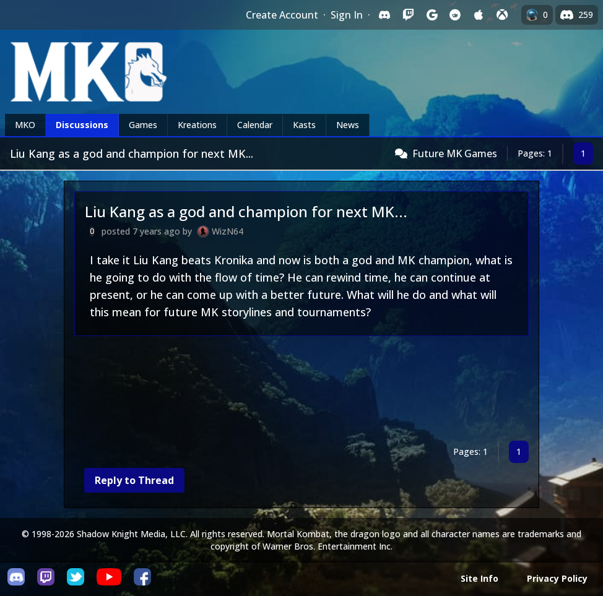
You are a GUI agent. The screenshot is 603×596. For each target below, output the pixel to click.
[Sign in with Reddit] (455, 15)
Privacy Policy (557, 578)
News (347, 125)
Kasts (304, 125)
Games (143, 125)
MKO (25, 125)
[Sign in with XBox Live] (502, 15)
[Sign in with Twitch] (408, 15)
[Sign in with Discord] (384, 15)
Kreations (197, 125)
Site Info (479, 578)
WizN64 (227, 231)
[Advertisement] (301, 391)
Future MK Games (454, 153)
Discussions (82, 125)
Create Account (282, 15)
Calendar (254, 125)
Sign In (347, 15)
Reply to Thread (134, 480)
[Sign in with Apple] (478, 15)
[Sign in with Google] (431, 15)
